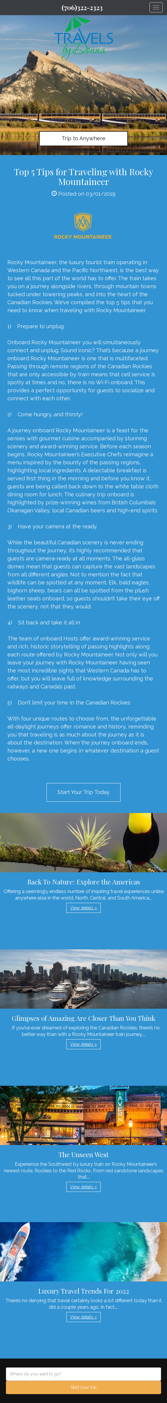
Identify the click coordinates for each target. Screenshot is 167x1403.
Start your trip (84, 1387)
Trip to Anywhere (83, 138)
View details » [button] (83, 907)
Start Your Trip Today (83, 792)
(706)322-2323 (82, 7)
